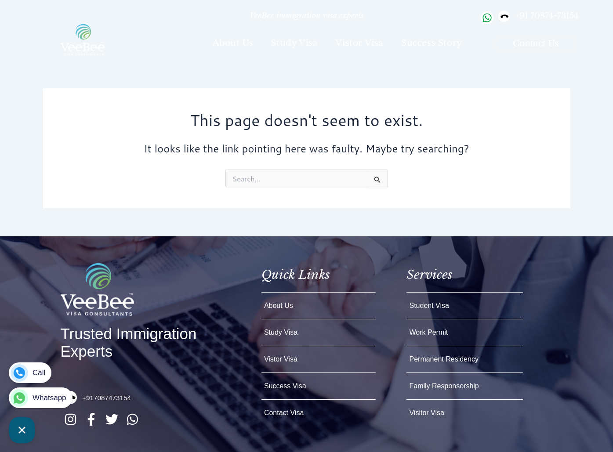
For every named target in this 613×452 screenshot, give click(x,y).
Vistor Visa (359, 43)
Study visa (294, 43)
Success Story (431, 43)
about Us (233, 43)
